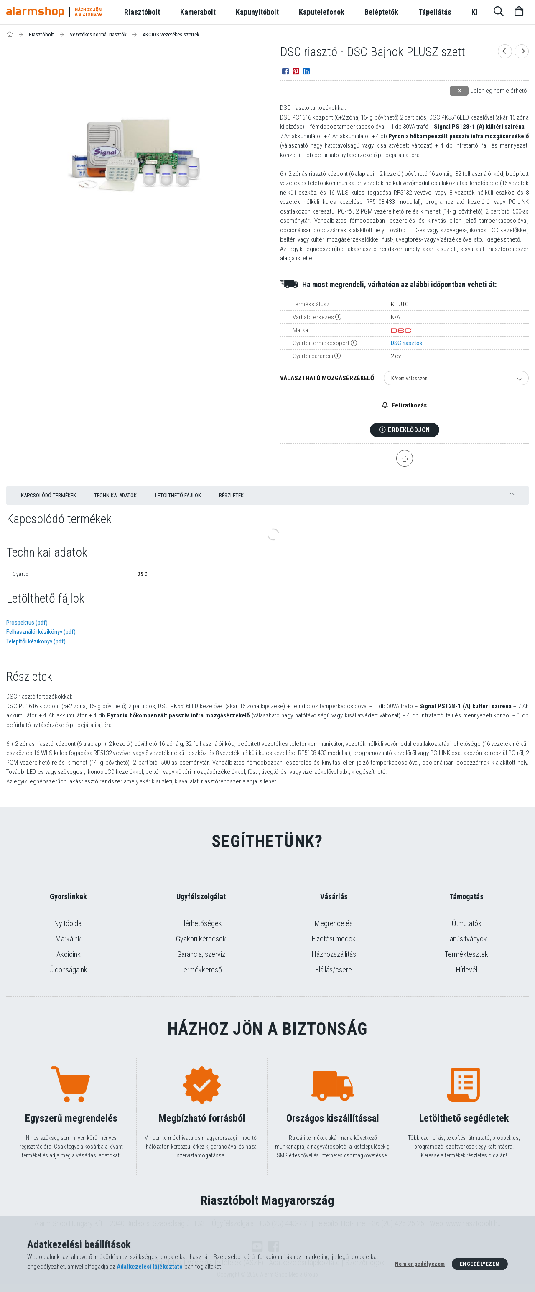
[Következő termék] (522, 51)
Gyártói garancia (313, 356)
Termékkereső (201, 969)
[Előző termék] (505, 51)
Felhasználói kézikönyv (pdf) (41, 632)
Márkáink (68, 938)
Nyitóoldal (68, 923)
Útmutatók (467, 923)
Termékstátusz (311, 304)
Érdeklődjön (409, 430)
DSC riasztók (407, 343)
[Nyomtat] (404, 458)
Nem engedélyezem (420, 1264)
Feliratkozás (408, 405)
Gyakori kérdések (201, 938)
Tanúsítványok (466, 938)
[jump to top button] (511, 495)
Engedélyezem (480, 1264)
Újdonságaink (68, 969)
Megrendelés (334, 923)
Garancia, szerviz (201, 954)
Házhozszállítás (334, 954)
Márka (300, 330)
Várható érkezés (313, 317)
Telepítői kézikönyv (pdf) (36, 641)
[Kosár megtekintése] (519, 12)
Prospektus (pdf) (27, 622)
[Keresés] (499, 12)
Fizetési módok (334, 938)
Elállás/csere (334, 969)
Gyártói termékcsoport (321, 343)
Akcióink (68, 954)
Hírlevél (466, 969)
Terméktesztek (466, 954)
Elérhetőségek (201, 923)
